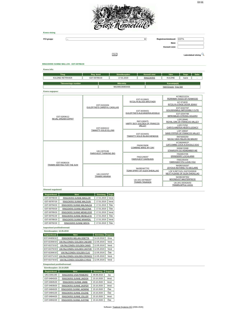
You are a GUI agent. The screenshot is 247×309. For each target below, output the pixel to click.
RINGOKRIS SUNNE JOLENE (75, 293)
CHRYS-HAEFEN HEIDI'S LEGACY (182, 127)
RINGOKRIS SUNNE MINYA (76, 223)
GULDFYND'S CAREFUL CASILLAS (103, 107)
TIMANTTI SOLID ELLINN (102, 130)
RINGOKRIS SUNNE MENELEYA (77, 216)
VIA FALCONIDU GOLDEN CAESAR (75, 242)
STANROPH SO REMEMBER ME (182, 150)
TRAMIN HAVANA (103, 176)
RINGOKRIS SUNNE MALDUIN (77, 201)
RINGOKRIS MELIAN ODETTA (75, 238)
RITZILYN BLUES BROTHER (143, 101)
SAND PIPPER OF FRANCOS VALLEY (182, 133)
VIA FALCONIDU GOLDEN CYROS (75, 260)
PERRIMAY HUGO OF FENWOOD (182, 99)
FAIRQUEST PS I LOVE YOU (182, 162)
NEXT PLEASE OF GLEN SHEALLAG (182, 173)
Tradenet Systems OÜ (122, 307)
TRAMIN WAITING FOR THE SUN (63, 165)
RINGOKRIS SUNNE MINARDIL (76, 219)
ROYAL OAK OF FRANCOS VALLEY (182, 122)
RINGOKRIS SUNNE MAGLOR (77, 198)
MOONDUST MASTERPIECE (182, 179)
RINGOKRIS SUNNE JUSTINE (75, 300)
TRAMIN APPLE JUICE (182, 185)
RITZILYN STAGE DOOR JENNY (182, 104)
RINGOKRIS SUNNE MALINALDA (77, 205)
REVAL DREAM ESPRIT (63, 119)
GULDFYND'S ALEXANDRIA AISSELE (143, 113)
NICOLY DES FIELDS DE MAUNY (182, 139)
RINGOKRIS (149, 78)
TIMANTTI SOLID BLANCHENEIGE (143, 136)
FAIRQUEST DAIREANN (143, 159)
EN (198, 2)
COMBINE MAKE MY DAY (142, 148)
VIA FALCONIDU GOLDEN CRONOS (75, 256)
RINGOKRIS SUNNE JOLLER (75, 296)
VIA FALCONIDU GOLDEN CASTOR (75, 249)
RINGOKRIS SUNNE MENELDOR (77, 212)
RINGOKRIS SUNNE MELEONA (76, 209)
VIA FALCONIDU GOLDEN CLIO (75, 252)
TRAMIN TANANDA (142, 182)
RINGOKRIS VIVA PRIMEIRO (75, 275)
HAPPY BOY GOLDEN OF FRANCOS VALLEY (143, 124)
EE (202, 2)
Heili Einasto (168, 87)
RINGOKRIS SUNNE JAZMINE (75, 289)
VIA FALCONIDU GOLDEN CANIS (75, 245)
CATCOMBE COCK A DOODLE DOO (182, 145)
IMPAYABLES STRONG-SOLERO (182, 116)
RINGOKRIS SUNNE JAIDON (75, 278)
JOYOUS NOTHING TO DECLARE (182, 168)
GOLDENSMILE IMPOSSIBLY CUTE (182, 110)
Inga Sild (179, 87)
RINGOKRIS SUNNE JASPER (75, 286)
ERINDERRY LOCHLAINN (182, 156)
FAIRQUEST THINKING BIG (102, 153)
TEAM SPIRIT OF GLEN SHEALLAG (142, 171)
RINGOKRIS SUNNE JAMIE (75, 282)
